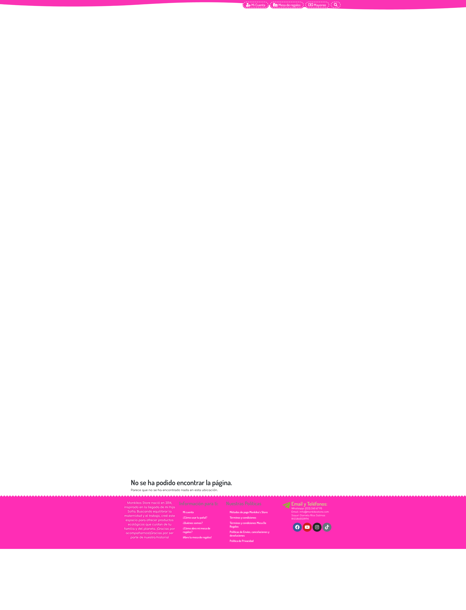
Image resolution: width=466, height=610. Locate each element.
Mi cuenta (188, 512)
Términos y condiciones (243, 517)
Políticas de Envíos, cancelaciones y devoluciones (249, 533)
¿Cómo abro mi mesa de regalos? (196, 530)
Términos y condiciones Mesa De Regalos (248, 524)
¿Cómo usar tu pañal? (195, 517)
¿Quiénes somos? (193, 523)
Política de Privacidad (242, 541)
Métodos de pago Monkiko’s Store (249, 512)
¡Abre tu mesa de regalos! (197, 537)
